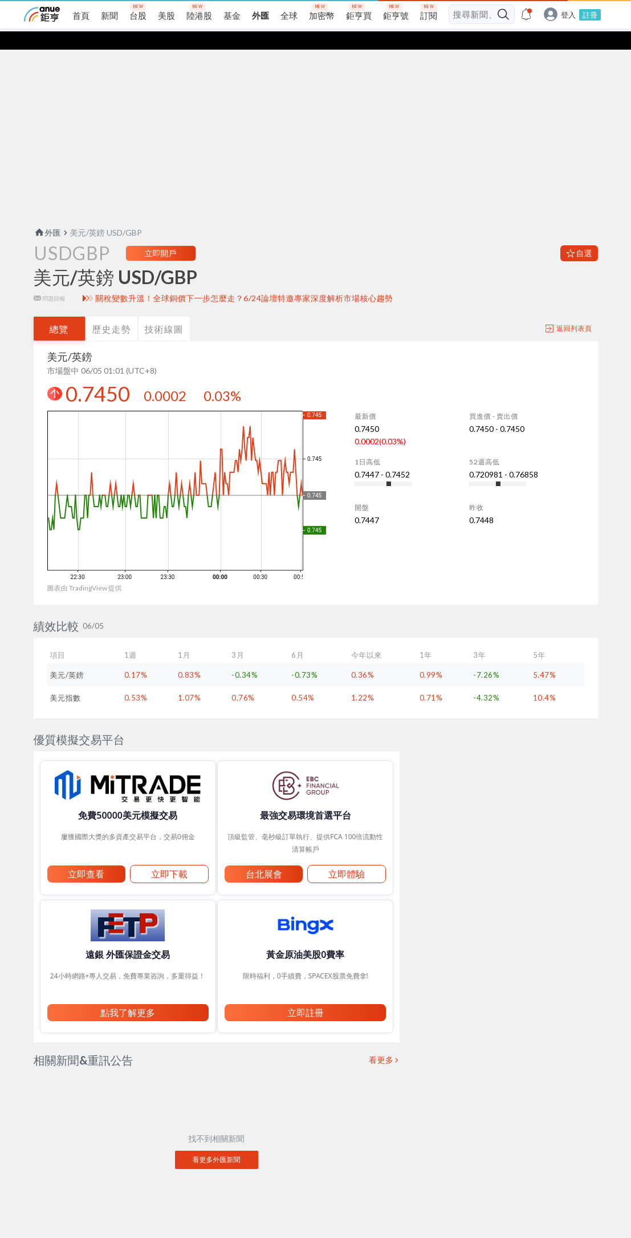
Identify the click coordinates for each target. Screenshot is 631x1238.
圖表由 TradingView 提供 (84, 569)
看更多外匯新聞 (217, 1141)
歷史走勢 (111, 310)
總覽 (59, 310)
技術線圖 (164, 310)
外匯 (47, 214)
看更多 (381, 1042)
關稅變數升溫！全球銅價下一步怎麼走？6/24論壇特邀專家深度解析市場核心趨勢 (244, 280)
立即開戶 (161, 235)
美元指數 (65, 679)
